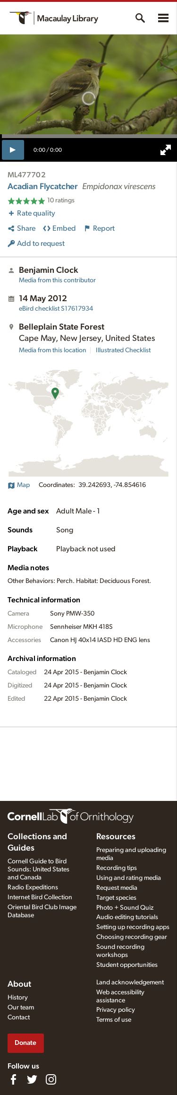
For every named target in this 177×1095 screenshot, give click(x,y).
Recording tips (116, 868)
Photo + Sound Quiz (124, 907)
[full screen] (165, 149)
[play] (13, 150)
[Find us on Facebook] (13, 1079)
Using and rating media (128, 878)
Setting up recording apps (132, 927)
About (19, 984)
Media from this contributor (57, 280)
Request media (116, 888)
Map (19, 485)
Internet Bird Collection (40, 897)
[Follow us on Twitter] (32, 1079)
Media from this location (52, 350)
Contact (19, 1017)
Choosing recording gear (131, 937)
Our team (21, 1007)
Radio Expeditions (33, 887)
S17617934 (56, 308)
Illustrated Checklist (123, 350)
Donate (25, 1042)
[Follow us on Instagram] (51, 1079)
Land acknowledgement (130, 982)
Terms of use (113, 1020)
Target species (116, 898)
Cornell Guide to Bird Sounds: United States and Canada (38, 869)
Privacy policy (115, 1010)
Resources (115, 837)
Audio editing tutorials (127, 917)
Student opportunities (127, 965)
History (18, 997)
